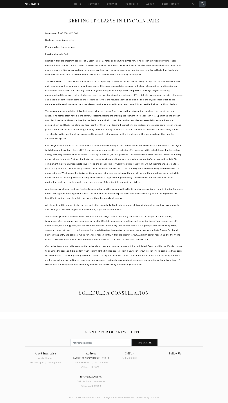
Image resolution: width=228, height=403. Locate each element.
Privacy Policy (142, 397)
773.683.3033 (32, 4)
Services (94, 4)
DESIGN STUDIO (170, 4)
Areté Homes (45, 358)
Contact (112, 4)
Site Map (155, 397)
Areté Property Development (45, 362)
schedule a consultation (145, 260)
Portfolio (131, 4)
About (150, 4)
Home (77, 4)
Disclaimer (129, 397)
